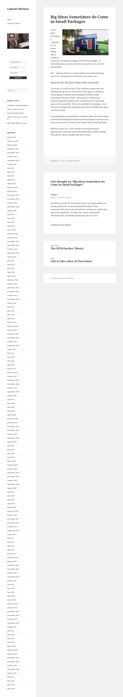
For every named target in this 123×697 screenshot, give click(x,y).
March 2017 (11, 554)
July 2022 (10, 307)
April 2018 (11, 503)
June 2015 (11, 635)
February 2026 (12, 141)
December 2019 (13, 426)
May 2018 (10, 500)
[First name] (18, 67)
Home (9, 20)
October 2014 (12, 665)
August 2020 (11, 396)
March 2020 (11, 415)
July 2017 (10, 538)
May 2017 (10, 546)
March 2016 (11, 600)
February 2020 (12, 419)
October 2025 (12, 157)
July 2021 (10, 353)
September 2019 (13, 438)
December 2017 (13, 519)
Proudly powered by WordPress (62, 278)
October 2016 (12, 573)
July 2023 (10, 261)
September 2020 (13, 392)
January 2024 (12, 237)
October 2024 (12, 203)
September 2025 (13, 160)
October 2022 (12, 295)
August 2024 (11, 210)
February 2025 (12, 187)
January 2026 (12, 145)
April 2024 (11, 226)
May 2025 (10, 176)
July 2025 (10, 168)
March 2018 (11, 507)
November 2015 (13, 615)
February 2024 (12, 234)
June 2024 (11, 218)
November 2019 (13, 430)
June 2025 (11, 172)
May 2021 (10, 361)
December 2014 (13, 658)
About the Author (13, 23)
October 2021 (12, 342)
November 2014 (13, 662)
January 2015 (12, 654)
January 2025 (12, 191)
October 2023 (12, 249)
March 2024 (11, 230)
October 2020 (12, 388)
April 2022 (11, 318)
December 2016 (13, 565)
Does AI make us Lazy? (15, 109)
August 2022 (11, 303)
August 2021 (11, 349)
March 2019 (11, 461)
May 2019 (10, 453)
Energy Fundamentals (15, 113)
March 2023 (11, 276)
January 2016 (12, 608)
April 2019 (11, 457)
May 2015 (10, 638)
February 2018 (12, 511)
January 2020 (12, 423)
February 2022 (12, 326)
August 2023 (11, 257)
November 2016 (13, 569)
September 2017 (13, 530)
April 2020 (11, 411)
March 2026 (11, 137)
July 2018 (10, 492)
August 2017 (11, 534)
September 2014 (13, 669)
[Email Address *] (18, 62)
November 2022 (13, 291)
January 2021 (12, 376)
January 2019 (12, 469)
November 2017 (13, 523)
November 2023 (13, 245)
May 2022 (10, 315)
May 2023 (10, 268)
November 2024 (13, 199)
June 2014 (11, 681)
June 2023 (11, 264)
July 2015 (10, 631)
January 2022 (12, 330)
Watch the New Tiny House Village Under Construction (75, 82)
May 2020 (10, 407)
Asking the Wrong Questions (17, 105)
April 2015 (11, 642)
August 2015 (11, 627)
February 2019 (12, 465)
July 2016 (10, 584)
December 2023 (13, 241)
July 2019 (10, 446)
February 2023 (12, 280)
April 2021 (11, 365)
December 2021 (13, 334)
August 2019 (11, 442)
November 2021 (13, 338)
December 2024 (13, 195)
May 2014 (10, 685)
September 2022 (13, 299)
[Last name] (18, 72)
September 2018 (13, 484)
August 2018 (11, 488)
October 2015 (12, 619)
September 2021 (13, 345)
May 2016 (10, 592)
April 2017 (11, 550)
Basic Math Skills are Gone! (17, 123)
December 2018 (13, 473)
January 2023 (12, 284)
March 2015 (11, 646)
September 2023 (13, 253)
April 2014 (11, 689)
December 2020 (13, 380)
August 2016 (11, 581)
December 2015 (13, 611)
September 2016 (13, 577)
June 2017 (11, 542)
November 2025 (13, 153)
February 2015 (12, 650)
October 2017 (12, 527)
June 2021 (11, 357)
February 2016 (12, 604)
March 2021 (11, 369)
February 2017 (12, 557)
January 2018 (12, 515)
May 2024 (10, 222)
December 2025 (13, 149)
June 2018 (11, 496)
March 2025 (11, 184)
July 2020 (10, 399)
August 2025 (11, 164)
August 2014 (11, 673)
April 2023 (11, 272)
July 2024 (10, 214)
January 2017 (12, 561)
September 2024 (13, 207)
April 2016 (11, 596)
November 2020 (13, 384)
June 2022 (11, 311)
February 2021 (12, 372)
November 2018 (13, 476)
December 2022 (13, 288)
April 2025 (11, 180)
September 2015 (13, 623)
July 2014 (10, 677)
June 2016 (11, 588)
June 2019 (11, 450)
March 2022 (11, 322)
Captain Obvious (18, 9)
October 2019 (12, 434)
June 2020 (11, 403)
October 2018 (12, 480)
